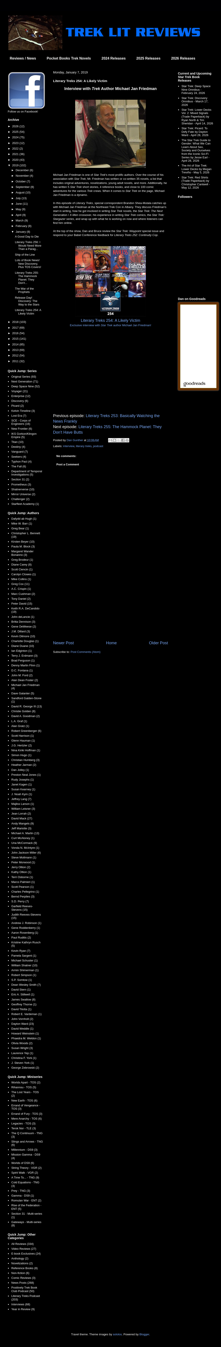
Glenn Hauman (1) (23, 740)
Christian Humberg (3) (25, 760)
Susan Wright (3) (22, 1048)
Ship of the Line (25, 254)
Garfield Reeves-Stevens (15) (22, 908)
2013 (15, 350)
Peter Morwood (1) (23, 862)
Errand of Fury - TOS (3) (26, 1113)
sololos (117, 1334)
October (21, 181)
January (21, 231)
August (20, 192)
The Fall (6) (18, 466)
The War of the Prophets (24, 290)
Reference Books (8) (24, 1268)
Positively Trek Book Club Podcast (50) (24, 1289)
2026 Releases (183, 58)
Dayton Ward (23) (22, 1023)
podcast (98, 446)
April (19, 215)
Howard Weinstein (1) (25, 1033)
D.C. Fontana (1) (22, 670)
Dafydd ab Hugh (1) (23, 518)
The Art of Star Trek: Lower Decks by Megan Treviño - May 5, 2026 (196, 169)
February (22, 226)
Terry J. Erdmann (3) (24, 655)
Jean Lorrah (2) (21, 813)
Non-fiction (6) (20, 1273)
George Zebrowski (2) (25, 1067)
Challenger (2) (20, 499)
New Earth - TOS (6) (24, 1100)
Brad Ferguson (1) (23, 660)
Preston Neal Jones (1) (26, 774)
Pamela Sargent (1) (23, 955)
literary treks (83, 446)
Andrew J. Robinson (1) (26, 923)
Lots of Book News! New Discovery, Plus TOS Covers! (28, 264)
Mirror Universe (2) (23, 494)
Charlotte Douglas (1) (25, 641)
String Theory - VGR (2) (26, 1167)
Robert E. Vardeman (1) (26, 1014)
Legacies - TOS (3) (23, 1123)
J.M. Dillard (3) (20, 631)
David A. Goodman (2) (25, 716)
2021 (15, 154)
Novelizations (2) (22, 1263)
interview (68, 446)
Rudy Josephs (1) (22, 779)
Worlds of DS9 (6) (22, 1163)
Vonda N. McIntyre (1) (25, 847)
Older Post (158, 643)
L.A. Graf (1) (19, 721)
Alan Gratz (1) (20, 726)
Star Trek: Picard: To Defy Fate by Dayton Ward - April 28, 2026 (194, 132)
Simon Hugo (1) (21, 755)
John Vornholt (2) (22, 1019)
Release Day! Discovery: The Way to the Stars (27, 301)
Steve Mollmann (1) (23, 857)
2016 (15, 333)
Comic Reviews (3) (23, 1278)
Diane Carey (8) (21, 564)
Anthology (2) (19, 1258)
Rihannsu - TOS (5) (23, 1087)
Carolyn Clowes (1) (23, 574)
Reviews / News (23, 58)
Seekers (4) (18, 456)
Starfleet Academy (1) (25, 504)
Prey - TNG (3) (20, 1190)
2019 (15, 165)
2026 (15, 126)
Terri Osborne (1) (22, 877)
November (23, 175)
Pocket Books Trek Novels (69, 58)
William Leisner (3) (23, 808)
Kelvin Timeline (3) (23, 410)
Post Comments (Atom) (86, 652)
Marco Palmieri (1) (23, 882)
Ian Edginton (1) (21, 650)
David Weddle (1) (22, 1028)
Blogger (144, 1334)
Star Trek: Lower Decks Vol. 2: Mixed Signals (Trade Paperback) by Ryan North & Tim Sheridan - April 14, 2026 (197, 116)
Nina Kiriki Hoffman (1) (25, 750)
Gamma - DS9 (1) (22, 1195)
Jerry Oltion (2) (20, 867)
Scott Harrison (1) (22, 735)
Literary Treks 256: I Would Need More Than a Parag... (28, 245)
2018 (15, 322)
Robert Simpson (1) (23, 975)
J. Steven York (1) (22, 1062)
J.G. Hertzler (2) (21, 745)
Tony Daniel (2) (20, 598)
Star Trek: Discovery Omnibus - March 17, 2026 (194, 101)
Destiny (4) (18, 446)
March (20, 220)
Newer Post (63, 643)
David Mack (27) (21, 818)
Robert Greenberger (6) (26, 731)
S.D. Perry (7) (20, 901)
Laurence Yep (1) (22, 1053)
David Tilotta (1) (21, 1009)
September (23, 187)
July (19, 198)
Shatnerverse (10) (22, 489)
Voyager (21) (19, 391)
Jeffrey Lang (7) (21, 799)
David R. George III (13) (26, 706)
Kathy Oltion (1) (21, 872)
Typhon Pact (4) (21, 461)
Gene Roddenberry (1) (25, 927)
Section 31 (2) (20, 479)
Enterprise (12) (20, 396)
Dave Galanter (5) (22, 693)
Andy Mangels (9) (22, 823)
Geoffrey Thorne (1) (23, 1004)
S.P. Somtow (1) (21, 980)
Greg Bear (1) (20, 528)
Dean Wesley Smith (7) (26, 984)
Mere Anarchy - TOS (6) (26, 1118)
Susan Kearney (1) (23, 789)
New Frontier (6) (21, 428)
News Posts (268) (22, 1282)
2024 (15, 137)
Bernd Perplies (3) (22, 896)
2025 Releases (148, 58)
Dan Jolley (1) (20, 770)
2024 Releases (113, 58)
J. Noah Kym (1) (21, 794)
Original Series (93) (23, 376)
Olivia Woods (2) (21, 1043)
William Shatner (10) (24, 965)
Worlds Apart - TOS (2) (25, 1082)
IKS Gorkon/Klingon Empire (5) (23, 435)
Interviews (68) (20, 1304)
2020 (15, 159)
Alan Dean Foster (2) (24, 680)
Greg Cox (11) (20, 584)
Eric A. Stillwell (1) (22, 994)
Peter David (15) (21, 603)
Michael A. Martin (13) (25, 833)
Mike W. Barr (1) (21, 523)
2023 (15, 143)
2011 (15, 361)
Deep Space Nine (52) (25, 386)
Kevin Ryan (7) (20, 950)
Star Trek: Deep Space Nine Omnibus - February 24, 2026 (196, 89)
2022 (15, 148)
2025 (15, 131)
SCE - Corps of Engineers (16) (20, 422)
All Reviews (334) (22, 1244)
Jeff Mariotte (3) (21, 828)
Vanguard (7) (19, 451)
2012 (15, 355)
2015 (15, 338)
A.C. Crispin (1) (21, 588)
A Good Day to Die (27, 236)
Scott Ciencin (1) (21, 569)
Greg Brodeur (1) (22, 559)
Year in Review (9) (23, 1309)
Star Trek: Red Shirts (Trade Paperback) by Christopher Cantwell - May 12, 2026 (195, 182)
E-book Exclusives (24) (26, 1253)
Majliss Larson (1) (22, 804)
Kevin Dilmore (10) (23, 636)
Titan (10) (17, 442)
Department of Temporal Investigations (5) (26, 473)
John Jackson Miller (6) (26, 852)
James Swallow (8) (23, 999)
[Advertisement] (110, 604)
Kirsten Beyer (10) (22, 541)
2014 (15, 344)
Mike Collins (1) (21, 579)
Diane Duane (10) (22, 646)
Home (111, 643)
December (23, 170)
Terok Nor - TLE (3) (23, 1128)
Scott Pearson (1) (22, 886)
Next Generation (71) (24, 381)
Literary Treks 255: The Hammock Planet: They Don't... (27, 278)
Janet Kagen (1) (21, 784)
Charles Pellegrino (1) (25, 891)
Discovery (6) (19, 401)
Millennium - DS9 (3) (24, 1149)
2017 (15, 327)
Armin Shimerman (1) (25, 970)
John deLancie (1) (22, 616)
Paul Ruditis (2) (21, 937)
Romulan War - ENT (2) (26, 1200)
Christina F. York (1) (23, 1058)
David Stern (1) (20, 989)
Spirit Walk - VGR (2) (24, 1172)
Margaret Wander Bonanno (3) (22, 553)
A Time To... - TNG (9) (25, 1177)
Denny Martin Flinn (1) (25, 665)
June (19, 203)
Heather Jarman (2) (23, 764)
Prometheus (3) (21, 484)
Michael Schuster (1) (24, 960)
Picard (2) (17, 405)
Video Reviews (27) (23, 1248)
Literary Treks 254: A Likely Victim (28, 311)
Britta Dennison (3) (23, 621)
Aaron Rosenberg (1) (24, 932)
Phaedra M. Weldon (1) (26, 1038)
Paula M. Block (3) (23, 546)
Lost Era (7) (18, 415)
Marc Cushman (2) (23, 594)
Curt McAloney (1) (22, 838)
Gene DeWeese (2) (23, 626)
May (19, 209)
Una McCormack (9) (24, 843)
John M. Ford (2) (21, 675)
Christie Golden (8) (23, 711)
